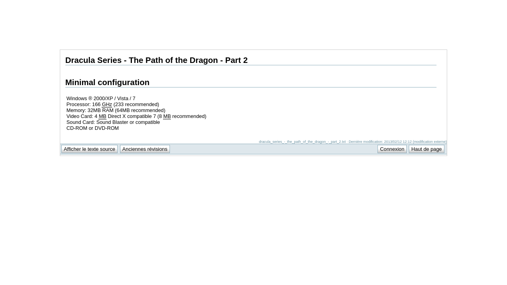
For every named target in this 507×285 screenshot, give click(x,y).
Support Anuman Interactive (405, 4)
